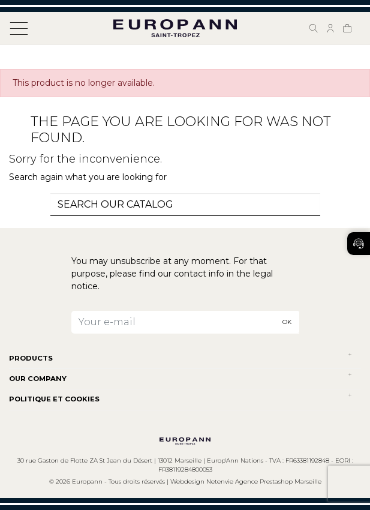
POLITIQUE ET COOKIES (54, 399)
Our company (38, 378)
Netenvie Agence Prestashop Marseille (263, 481)
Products (31, 358)
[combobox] (185, 204)
